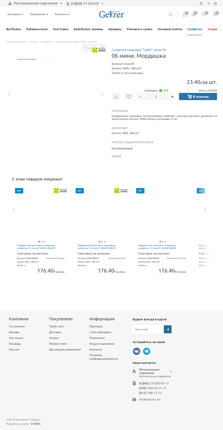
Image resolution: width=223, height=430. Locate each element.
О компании (17, 326)
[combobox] (35, 4)
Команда (14, 343)
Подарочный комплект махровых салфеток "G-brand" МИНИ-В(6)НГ (36, 246)
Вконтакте (137, 351)
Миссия (14, 349)
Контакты (95, 349)
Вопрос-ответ (58, 343)
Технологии (97, 337)
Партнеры (96, 326)
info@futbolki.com (150, 399)
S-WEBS (35, 423)
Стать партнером (100, 332)
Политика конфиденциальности (103, 356)
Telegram (147, 351)
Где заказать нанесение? (65, 349)
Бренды (14, 332)
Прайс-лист (56, 326)
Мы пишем (16, 337)
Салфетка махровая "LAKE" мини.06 (139, 50)
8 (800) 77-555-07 (85, 3)
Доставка (55, 332)
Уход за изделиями (101, 343)
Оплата (54, 337)
